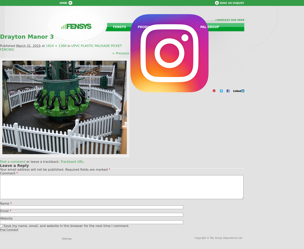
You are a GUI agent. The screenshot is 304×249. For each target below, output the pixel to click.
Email (5, 216)
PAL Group (209, 27)
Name (6, 208)
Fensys (119, 27)
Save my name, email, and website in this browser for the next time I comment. (66, 231)
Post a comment (12, 162)
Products (147, 27)
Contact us (178, 27)
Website (6, 223)
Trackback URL (72, 162)
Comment (9, 173)
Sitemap (67, 243)
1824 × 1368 (56, 46)
